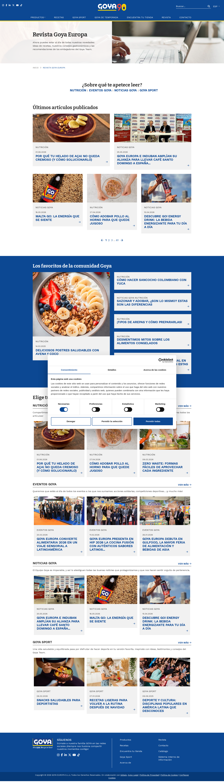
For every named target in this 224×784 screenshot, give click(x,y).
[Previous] (102, 241)
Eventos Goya (99, 90)
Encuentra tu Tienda (140, 17)
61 (117, 240)
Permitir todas (153, 421)
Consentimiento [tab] (69, 369)
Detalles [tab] (112, 369)
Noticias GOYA (126, 90)
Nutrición (76, 90)
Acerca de (125, 765)
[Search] (191, 6)
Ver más (184, 409)
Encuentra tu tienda (131, 754)
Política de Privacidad (149, 778)
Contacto (185, 17)
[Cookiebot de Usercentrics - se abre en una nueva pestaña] (160, 360)
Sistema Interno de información (168, 761)
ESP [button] (215, 6)
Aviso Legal (133, 778)
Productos (125, 742)
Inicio (36, 67)
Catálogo (163, 754)
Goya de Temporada (106, 17)
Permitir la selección (112, 421)
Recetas (59, 17)
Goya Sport (79, 17)
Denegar (71, 421)
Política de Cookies (169, 778)
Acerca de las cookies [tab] (155, 369)
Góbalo (123, 778)
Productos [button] (37, 17)
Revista (166, 17)
